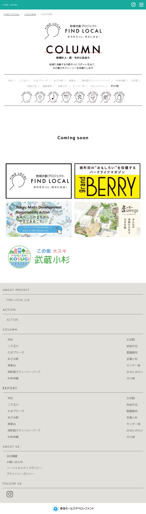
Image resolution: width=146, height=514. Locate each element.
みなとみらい (97, 86)
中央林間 (120, 80)
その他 (114, 86)
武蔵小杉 (62, 86)
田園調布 (47, 86)
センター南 (79, 86)
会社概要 (12, 456)
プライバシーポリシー (20, 474)
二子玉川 (23, 80)
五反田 (134, 80)
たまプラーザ (41, 80)
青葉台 (72, 80)
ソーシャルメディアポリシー (24, 468)
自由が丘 (32, 86)
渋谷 (10, 80)
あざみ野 (58, 80)
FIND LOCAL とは (18, 300)
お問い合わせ (15, 462)
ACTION (12, 319)
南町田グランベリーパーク (96, 80)
